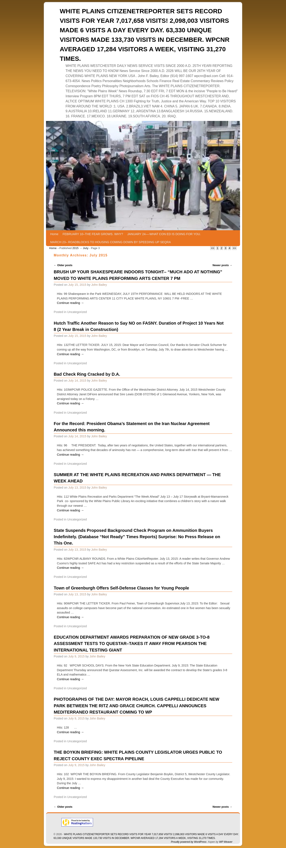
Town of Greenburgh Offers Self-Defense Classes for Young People (121, 588)
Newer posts (222, 265)
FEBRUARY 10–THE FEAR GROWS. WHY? (93, 234)
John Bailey (99, 284)
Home (54, 234)
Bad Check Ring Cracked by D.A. (87, 374)
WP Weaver (225, 841)
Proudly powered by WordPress (188, 841)
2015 (75, 248)
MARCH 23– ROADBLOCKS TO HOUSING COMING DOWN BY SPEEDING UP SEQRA (110, 242)
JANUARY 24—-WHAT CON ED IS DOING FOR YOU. (164, 234)
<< (212, 248)
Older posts (63, 265)
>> (234, 248)
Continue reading (70, 303)
